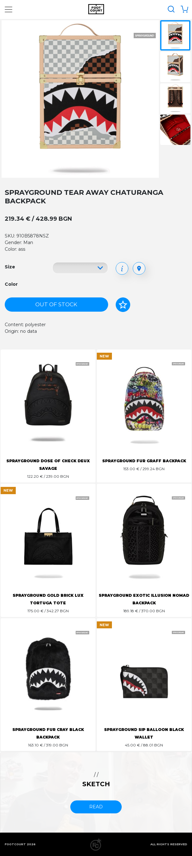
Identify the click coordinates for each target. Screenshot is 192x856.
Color (11, 284)
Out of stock (56, 304)
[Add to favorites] (123, 304)
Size (10, 267)
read (96, 807)
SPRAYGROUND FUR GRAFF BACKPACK (144, 460)
